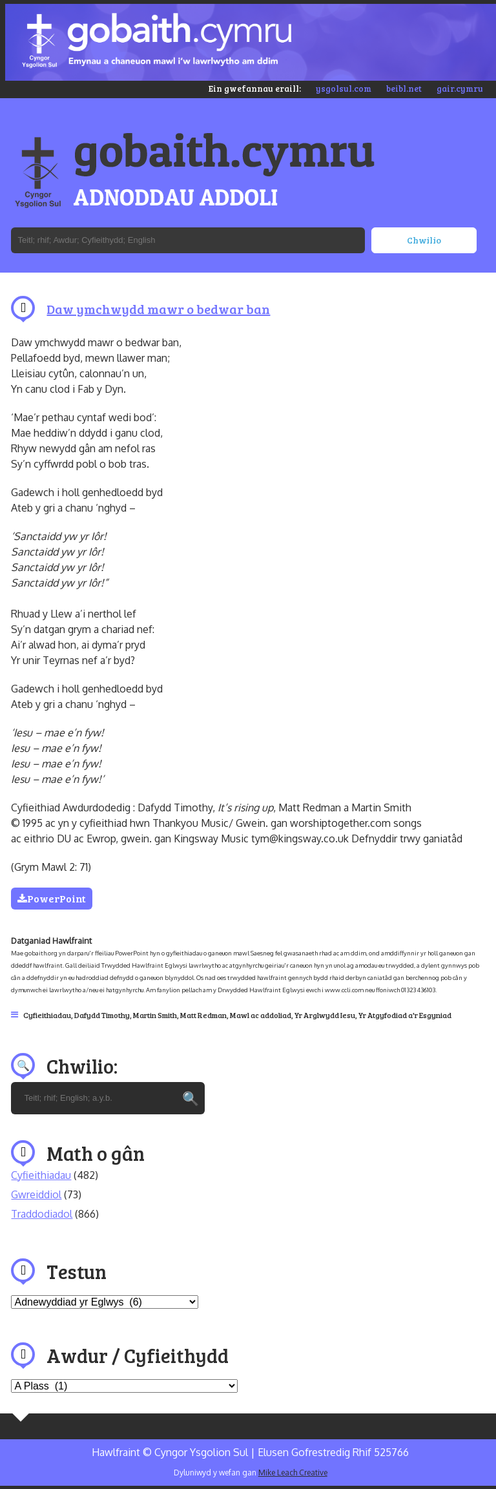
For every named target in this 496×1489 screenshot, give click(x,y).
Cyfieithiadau (47, 1015)
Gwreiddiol (36, 1194)
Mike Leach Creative (292, 1472)
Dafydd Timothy (102, 1015)
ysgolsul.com (343, 88)
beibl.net (404, 88)
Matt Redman (203, 1015)
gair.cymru (460, 88)
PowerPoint (51, 898)
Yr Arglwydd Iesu (324, 1015)
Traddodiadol (41, 1213)
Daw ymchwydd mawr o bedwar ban (158, 309)
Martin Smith (155, 1015)
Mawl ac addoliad (260, 1015)
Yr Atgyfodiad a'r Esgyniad (404, 1015)
